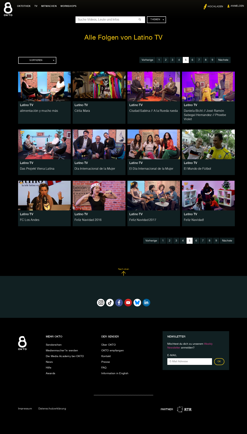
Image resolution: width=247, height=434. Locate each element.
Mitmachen (50, 6)
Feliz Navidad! (193, 214)
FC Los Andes (28, 214)
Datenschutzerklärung (52, 403)
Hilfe (48, 362)
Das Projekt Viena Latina (35, 163)
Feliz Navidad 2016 (86, 214)
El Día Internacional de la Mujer (149, 163)
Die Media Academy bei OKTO (65, 351)
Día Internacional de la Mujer (93, 163)
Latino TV (26, 105)
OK (219, 356)
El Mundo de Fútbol (196, 163)
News (49, 357)
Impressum (25, 403)
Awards (50, 368)
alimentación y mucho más (37, 110)
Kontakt (106, 351)
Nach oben (123, 267)
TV (36, 6)
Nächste (223, 60)
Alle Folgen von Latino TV (123, 37)
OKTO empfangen (112, 345)
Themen (157, 19)
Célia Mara (81, 110)
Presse (105, 357)
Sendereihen (54, 339)
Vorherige (147, 60)
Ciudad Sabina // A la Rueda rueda (151, 110)
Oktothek (25, 6)
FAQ (104, 362)
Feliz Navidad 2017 (141, 214)
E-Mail (172, 350)
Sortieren (41, 60)
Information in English (115, 368)
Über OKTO (108, 339)
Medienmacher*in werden (62, 345)
